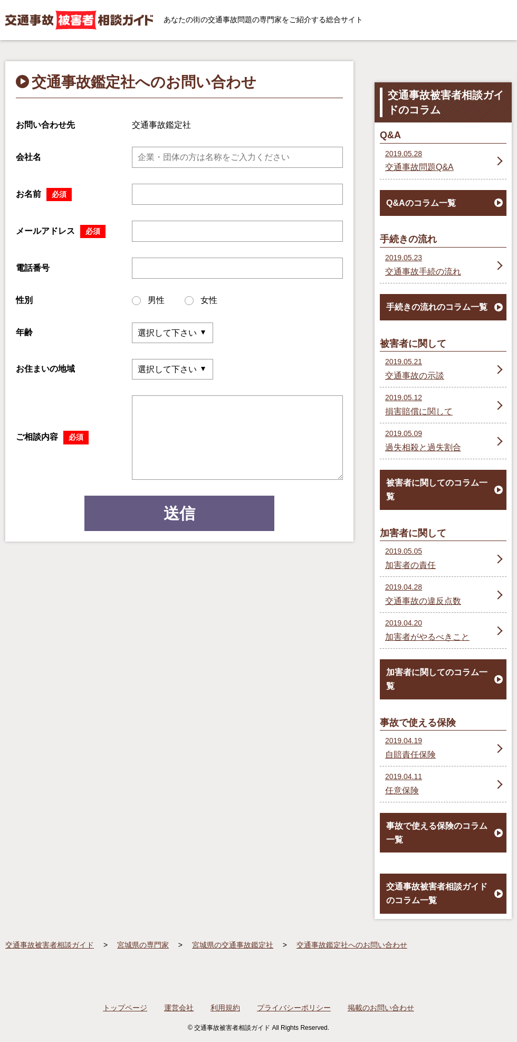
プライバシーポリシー (294, 1007)
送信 (179, 513)
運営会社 (179, 1007)
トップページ (125, 1007)
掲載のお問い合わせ (381, 1007)
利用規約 (225, 1007)
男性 (148, 300)
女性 (201, 300)
